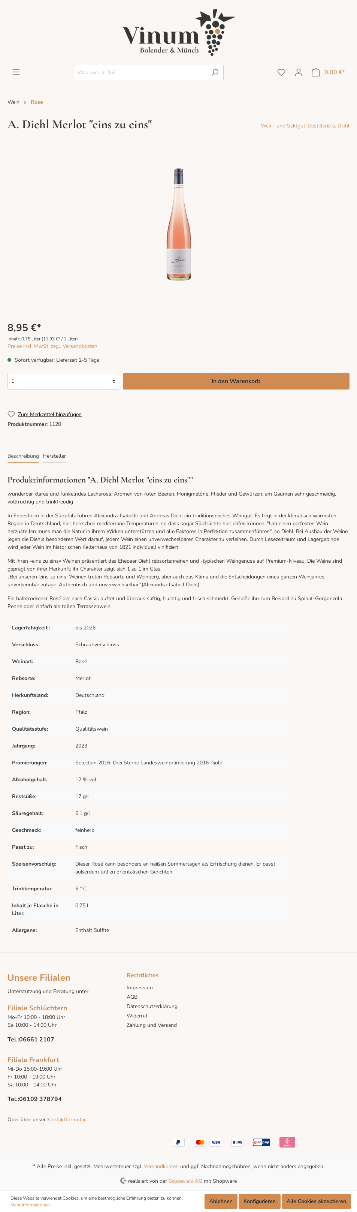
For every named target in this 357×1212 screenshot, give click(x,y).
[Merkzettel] (281, 72)
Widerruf (137, 1015)
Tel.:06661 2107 (30, 1039)
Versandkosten (161, 1166)
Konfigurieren (259, 1201)
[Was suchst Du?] (140, 72)
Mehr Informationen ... (32, 1205)
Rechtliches (143, 975)
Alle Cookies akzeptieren (316, 1201)
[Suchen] (215, 72)
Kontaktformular (66, 1119)
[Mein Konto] (298, 72)
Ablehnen (221, 1201)
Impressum (140, 987)
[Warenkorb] (328, 72)
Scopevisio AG (185, 1180)
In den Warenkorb (236, 381)
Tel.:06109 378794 (34, 1099)
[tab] (23, 456)
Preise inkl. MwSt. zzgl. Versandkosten (52, 346)
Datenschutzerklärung (152, 1006)
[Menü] (16, 72)
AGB (132, 997)
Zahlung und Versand (152, 1025)
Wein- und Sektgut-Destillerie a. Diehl (305, 125)
